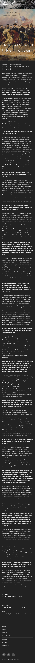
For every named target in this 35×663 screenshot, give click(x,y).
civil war (8, 596)
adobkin (19, 64)
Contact (4, 642)
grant (14, 596)
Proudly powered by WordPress (10, 659)
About (4, 626)
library (19, 596)
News (6, 594)
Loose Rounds (6, 636)
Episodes (5, 632)
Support (4, 639)
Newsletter (5, 645)
